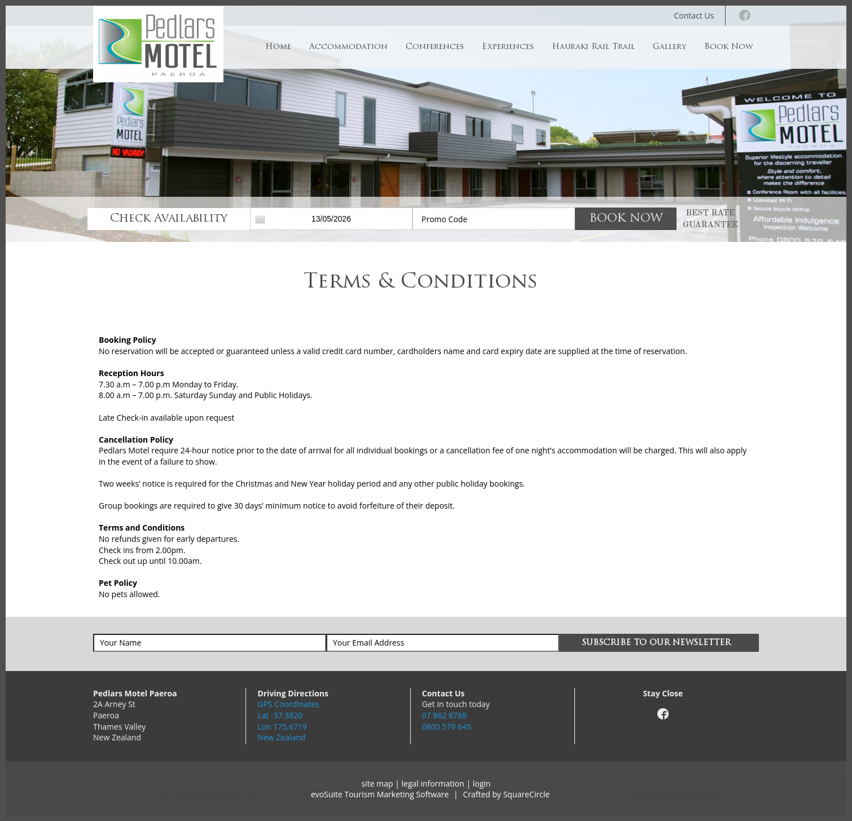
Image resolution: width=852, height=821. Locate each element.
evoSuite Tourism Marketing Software (380, 794)
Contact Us (694, 15)
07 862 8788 (444, 715)
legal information (433, 783)
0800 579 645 (446, 726)
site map (377, 783)
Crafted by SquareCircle (506, 794)
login (482, 783)
